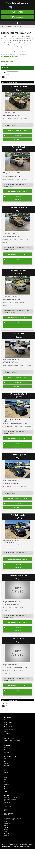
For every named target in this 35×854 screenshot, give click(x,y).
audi (5, 791)
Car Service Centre (9, 738)
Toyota (6, 731)
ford (5, 777)
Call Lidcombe (17, 17)
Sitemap (6, 752)
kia (5, 775)
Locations (6, 747)
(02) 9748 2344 (8, 827)
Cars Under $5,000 (9, 729)
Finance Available (17, 131)
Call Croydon (17, 12)
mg (5, 779)
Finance (6, 736)
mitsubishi (7, 765)
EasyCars (28, 846)
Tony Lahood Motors (7, 26)
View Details (17, 139)
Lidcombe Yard (8, 724)
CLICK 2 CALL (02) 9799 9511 (11, 56)
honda (6, 772)
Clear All (5, 64)
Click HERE (7, 810)
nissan (6, 770)
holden (6, 786)
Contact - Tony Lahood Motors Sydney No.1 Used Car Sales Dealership (12, 743)
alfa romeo (7, 759)
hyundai (6, 784)
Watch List (18, 135)
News (5, 750)
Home (6, 720)
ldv (5, 761)
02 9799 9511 (13, 125)
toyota (6, 763)
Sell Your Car (7, 733)
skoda (6, 782)
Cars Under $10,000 (9, 727)
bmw (5, 768)
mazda (6, 789)
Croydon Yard (17, 26)
